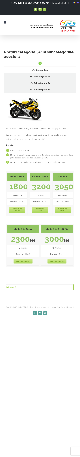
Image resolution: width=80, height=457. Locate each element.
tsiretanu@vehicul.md (60, 3)
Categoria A (11, 287)
